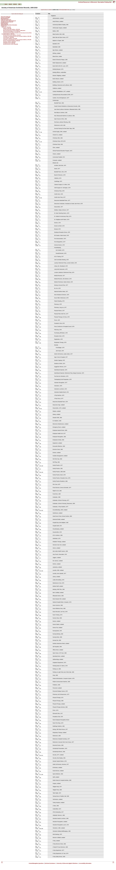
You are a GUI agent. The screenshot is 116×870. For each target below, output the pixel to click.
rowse (15, 4)
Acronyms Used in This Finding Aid (8, 20)
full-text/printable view (64, 9)
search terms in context (46, 9)
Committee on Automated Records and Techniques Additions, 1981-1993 (17, 36)
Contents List (4, 26)
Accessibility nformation (85, 863)
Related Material (4, 23)
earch (10, 4)
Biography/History (5, 18)
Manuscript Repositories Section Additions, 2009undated (14, 30)
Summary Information (5, 17)
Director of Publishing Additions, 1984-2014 (11, 40)
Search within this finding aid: (17, 13)
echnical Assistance (50, 863)
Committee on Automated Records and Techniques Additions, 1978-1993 (17, 39)
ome (6, 4)
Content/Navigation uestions (36, 863)
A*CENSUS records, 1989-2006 (9, 43)
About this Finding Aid (5, 16)
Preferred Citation (4, 22)
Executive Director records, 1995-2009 (10, 44)
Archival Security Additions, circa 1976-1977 (11, 31)
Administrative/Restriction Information (9, 25)
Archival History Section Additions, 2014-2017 (12, 35)
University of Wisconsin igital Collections (67, 863)
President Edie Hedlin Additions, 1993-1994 (11, 29)
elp (19, 4)
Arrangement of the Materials (7, 21)
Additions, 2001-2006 (7, 28)
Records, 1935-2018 (7, 27)
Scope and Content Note (6, 19)
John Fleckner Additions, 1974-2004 (10, 38)
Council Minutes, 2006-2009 (8, 37)
